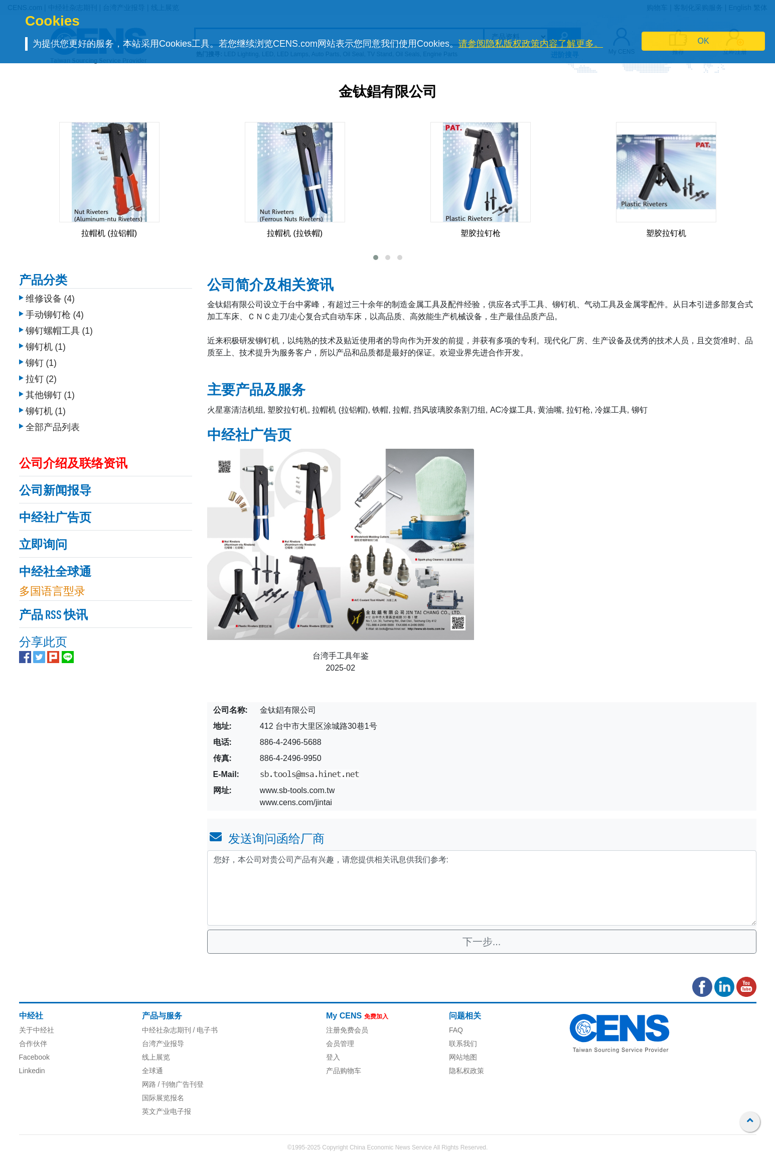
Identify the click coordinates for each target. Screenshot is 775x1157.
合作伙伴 (33, 1044)
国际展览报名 (163, 1098)
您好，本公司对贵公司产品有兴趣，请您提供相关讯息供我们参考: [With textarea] (481, 888)
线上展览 (156, 1057)
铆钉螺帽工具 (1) (59, 331)
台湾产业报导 (163, 1044)
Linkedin (32, 1071)
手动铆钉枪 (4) (55, 315)
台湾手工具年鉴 (341, 656)
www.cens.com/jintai (296, 802)
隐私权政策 (466, 1071)
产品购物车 (343, 1071)
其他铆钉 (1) (50, 395)
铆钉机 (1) (46, 347)
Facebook (34, 1057)
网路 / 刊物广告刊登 (173, 1084)
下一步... (481, 941)
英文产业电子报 (166, 1111)
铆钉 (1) (41, 363)
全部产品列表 (53, 427)
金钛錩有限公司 (388, 93)
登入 (333, 1057)
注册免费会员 (347, 1030)
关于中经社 (36, 1030)
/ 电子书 (204, 1030)
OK (703, 41)
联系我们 (463, 1044)
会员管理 (340, 1044)
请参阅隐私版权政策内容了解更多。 (530, 44)
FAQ (456, 1030)
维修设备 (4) (50, 299)
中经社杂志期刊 (166, 1030)
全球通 (152, 1071)
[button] (376, 257)
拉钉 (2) (41, 379)
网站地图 (463, 1057)
